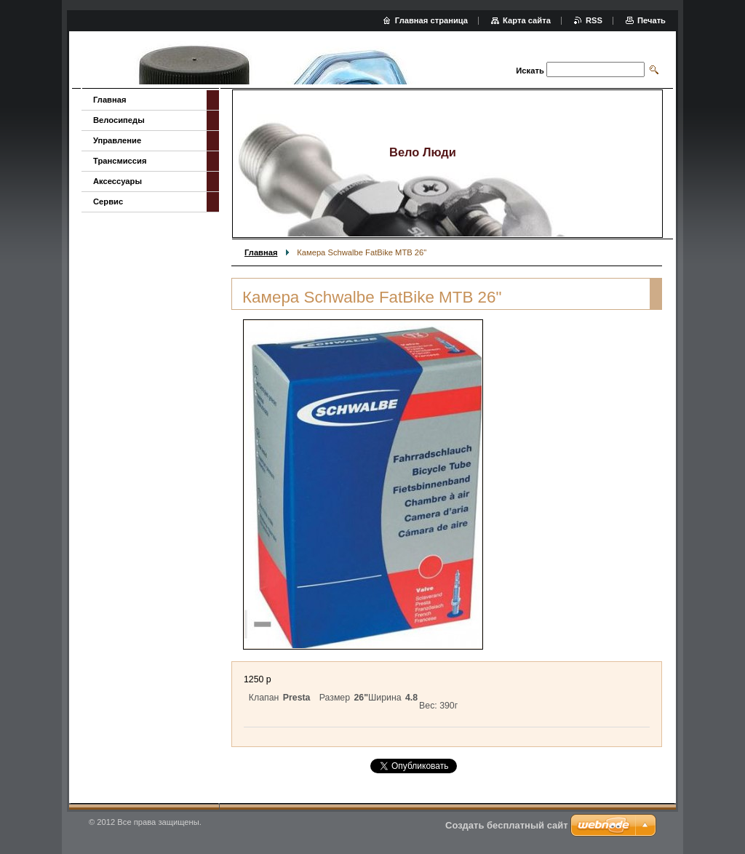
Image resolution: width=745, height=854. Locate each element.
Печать (651, 20)
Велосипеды (119, 120)
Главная (261, 252)
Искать (529, 70)
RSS (594, 20)
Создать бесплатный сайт (506, 825)
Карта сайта (527, 20)
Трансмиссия (119, 160)
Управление (117, 140)
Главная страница (431, 20)
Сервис (108, 201)
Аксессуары (117, 181)
